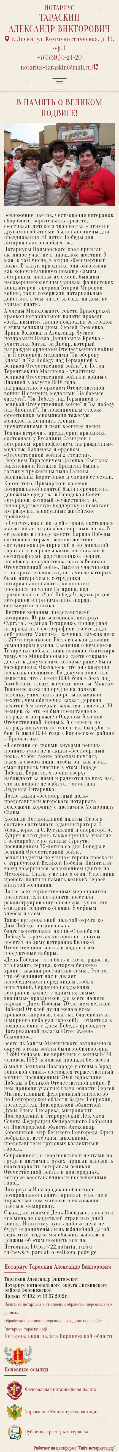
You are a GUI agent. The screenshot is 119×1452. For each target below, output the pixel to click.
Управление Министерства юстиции (53, 1412)
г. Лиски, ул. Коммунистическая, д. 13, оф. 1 (59, 43)
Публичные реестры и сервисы (47, 1432)
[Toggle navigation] (59, 83)
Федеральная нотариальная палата (51, 1390)
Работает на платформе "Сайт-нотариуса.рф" (74, 1448)
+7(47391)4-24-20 (59, 57)
